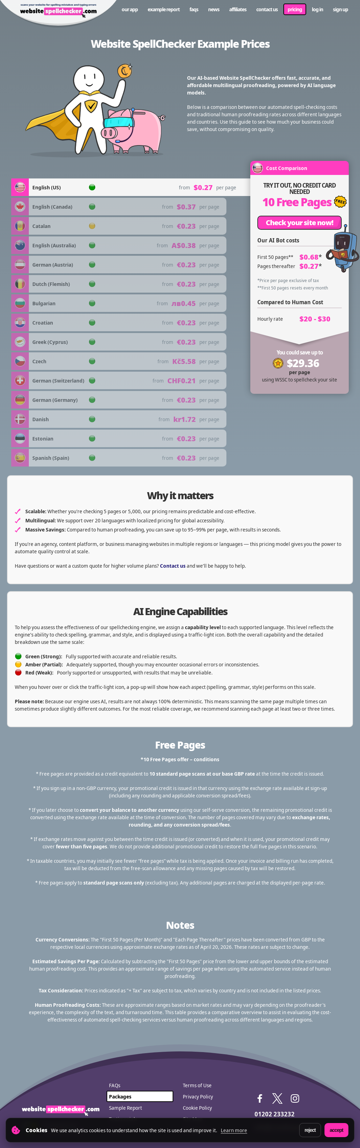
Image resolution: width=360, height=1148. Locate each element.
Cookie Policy (197, 1107)
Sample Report (125, 1107)
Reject (309, 1130)
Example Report (164, 9)
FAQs (193, 9)
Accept (336, 1130)
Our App (130, 9)
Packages (120, 1096)
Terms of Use (197, 1085)
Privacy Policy (198, 1096)
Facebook (260, 1098)
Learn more (234, 1130)
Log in (317, 9)
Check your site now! (299, 222)
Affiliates (237, 9)
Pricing (295, 9)
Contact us (267, 9)
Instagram (295, 1098)
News (213, 9)
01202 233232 (275, 1114)
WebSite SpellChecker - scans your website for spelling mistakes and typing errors (58, 14)
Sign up (340, 9)
